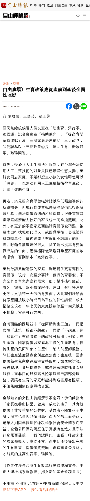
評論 (6, 83)
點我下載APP (14, 490)
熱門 (41, 5)
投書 (16, 83)
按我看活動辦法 (44, 490)
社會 (80, 5)
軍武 (72, 5)
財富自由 (61, 5)
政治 (50, 5)
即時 (33, 5)
